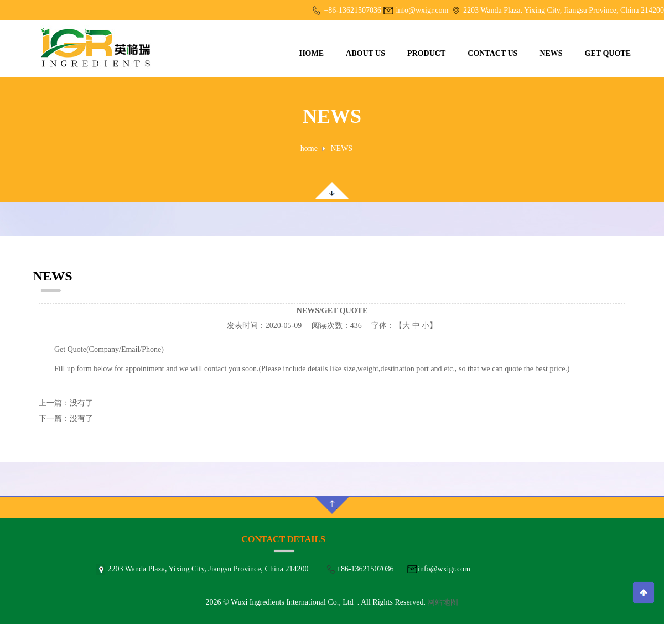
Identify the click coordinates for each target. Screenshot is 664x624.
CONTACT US (492, 53)
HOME (311, 53)
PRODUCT (426, 53)
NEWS (551, 53)
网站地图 (442, 602)
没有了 (81, 403)
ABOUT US (365, 53)
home (309, 148)
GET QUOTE (608, 53)
